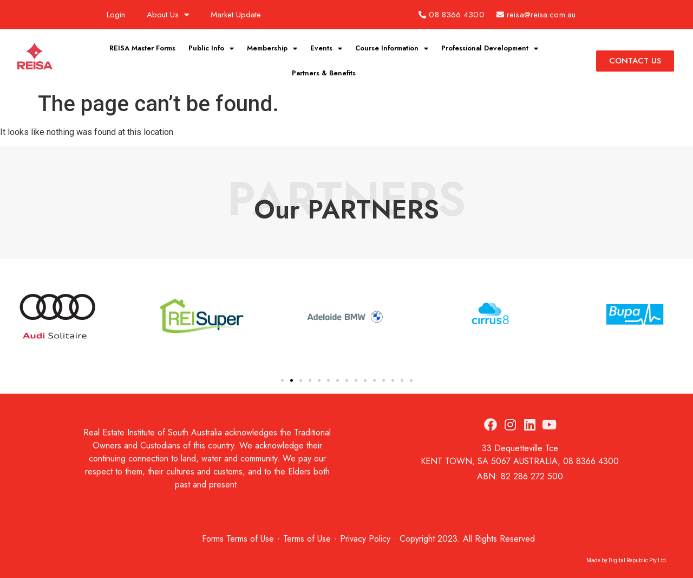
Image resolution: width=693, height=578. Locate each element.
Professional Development (489, 48)
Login (116, 15)
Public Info (211, 48)
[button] (282, 380)
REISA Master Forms (142, 48)
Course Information (391, 48)
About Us (168, 14)
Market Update (236, 15)
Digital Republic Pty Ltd (637, 560)
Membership (272, 48)
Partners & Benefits (324, 73)
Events (326, 48)
